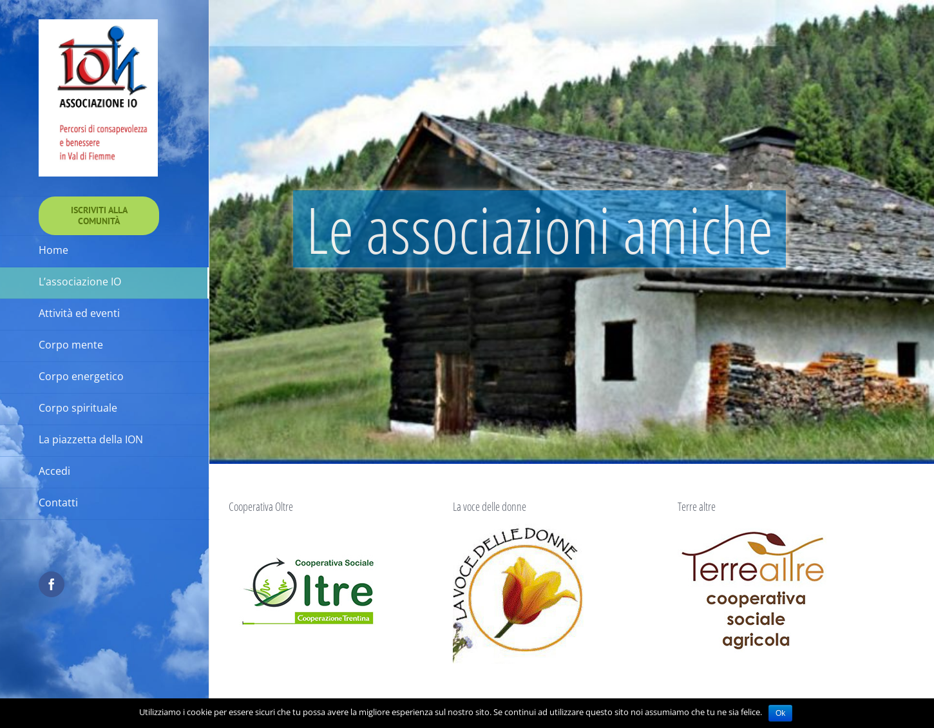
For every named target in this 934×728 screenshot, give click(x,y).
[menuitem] (99, 216)
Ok (780, 713)
